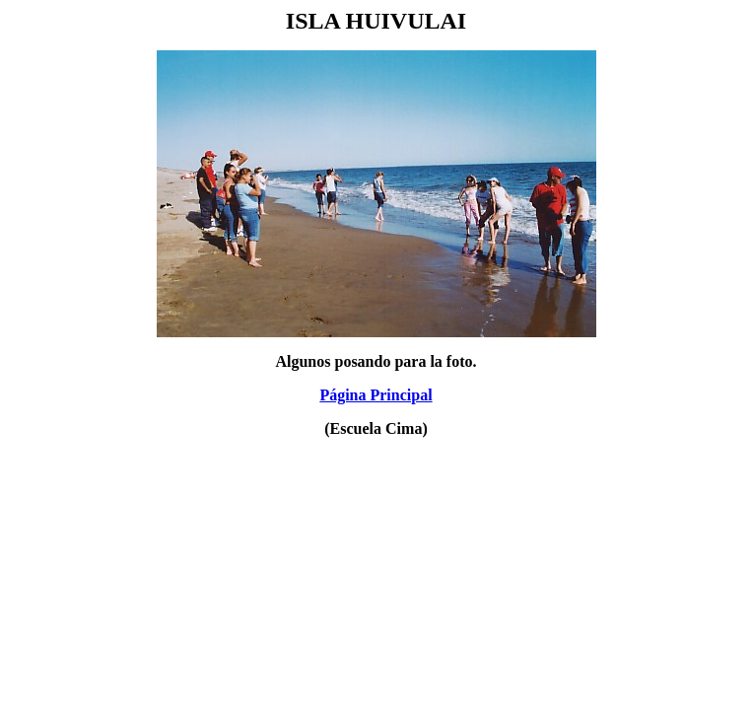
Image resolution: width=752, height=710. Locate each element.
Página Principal (375, 395)
